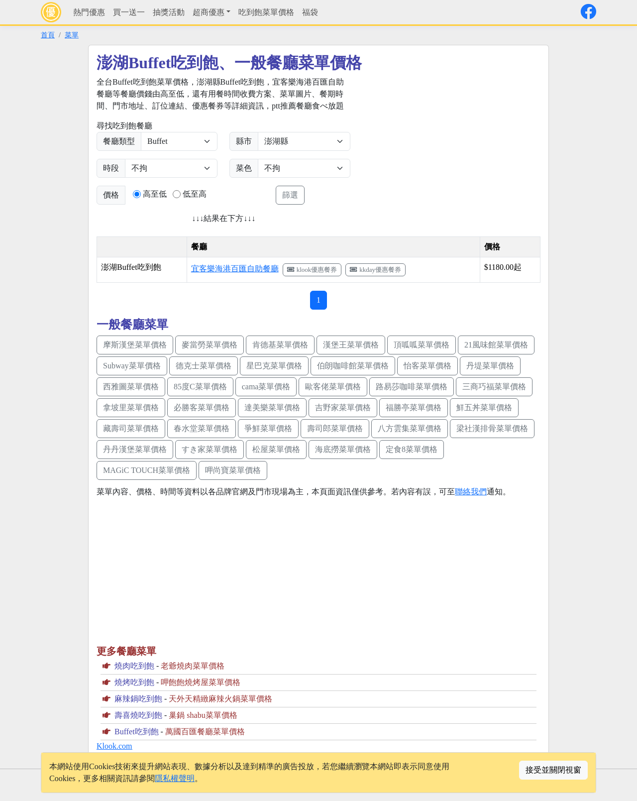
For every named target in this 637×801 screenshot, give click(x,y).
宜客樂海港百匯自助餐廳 (235, 268)
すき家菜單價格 (209, 449)
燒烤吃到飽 (134, 682)
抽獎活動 (169, 12)
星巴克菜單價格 (274, 365)
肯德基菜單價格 (280, 345)
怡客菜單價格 (427, 365)
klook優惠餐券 (312, 269)
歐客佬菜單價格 (333, 386)
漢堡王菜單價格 (351, 345)
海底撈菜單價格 (343, 449)
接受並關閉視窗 (553, 770)
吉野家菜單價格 (343, 407)
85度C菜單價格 (200, 386)
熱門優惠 (89, 12)
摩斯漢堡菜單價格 (135, 345)
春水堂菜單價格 (201, 428)
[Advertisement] (446, 146)
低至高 (195, 194)
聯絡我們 (471, 491)
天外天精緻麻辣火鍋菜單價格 (220, 698)
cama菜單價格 (266, 386)
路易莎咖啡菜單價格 (411, 386)
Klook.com (114, 746)
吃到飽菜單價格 (266, 12)
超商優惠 (208, 12)
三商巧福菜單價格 (494, 386)
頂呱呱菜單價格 (421, 345)
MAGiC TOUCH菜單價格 (146, 470)
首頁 (48, 35)
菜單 (72, 35)
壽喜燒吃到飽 (138, 715)
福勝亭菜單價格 (413, 407)
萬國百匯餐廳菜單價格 (205, 731)
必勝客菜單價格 (201, 407)
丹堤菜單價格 (490, 365)
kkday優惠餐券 (375, 269)
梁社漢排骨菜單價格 (492, 428)
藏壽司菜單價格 (131, 428)
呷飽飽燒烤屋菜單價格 (200, 682)
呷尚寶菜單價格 (233, 470)
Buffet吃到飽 (136, 731)
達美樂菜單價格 (272, 407)
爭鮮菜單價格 (268, 428)
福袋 (310, 12)
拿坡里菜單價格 (131, 407)
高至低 (155, 194)
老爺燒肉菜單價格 (192, 666)
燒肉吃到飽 (134, 666)
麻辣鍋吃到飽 (138, 698)
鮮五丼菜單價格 (484, 407)
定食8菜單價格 (411, 449)
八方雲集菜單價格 (409, 428)
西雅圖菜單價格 (131, 386)
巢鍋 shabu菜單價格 (203, 715)
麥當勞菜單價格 (209, 345)
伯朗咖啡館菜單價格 (353, 365)
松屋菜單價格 (276, 449)
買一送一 (129, 12)
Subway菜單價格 (132, 365)
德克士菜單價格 (203, 365)
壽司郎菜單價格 (335, 428)
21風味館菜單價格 (496, 345)
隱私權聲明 (175, 778)
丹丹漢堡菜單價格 (135, 449)
